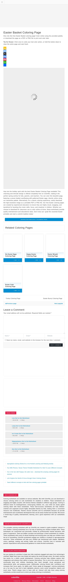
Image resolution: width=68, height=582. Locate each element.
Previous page (11, 303)
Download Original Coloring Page (34, 219)
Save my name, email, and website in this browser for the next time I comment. (34, 340)
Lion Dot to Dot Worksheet (20, 418)
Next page (57, 303)
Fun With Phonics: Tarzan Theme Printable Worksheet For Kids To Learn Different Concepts (34, 468)
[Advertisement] (34, 13)
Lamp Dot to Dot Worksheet (21, 426)
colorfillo (15, 577)
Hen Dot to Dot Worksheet (20, 449)
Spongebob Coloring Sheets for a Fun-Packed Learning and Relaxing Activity (30, 463)
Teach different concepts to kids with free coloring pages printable (26, 482)
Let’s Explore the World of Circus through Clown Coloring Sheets (26, 478)
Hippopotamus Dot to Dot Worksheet (24, 441)
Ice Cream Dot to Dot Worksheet (22, 433)
